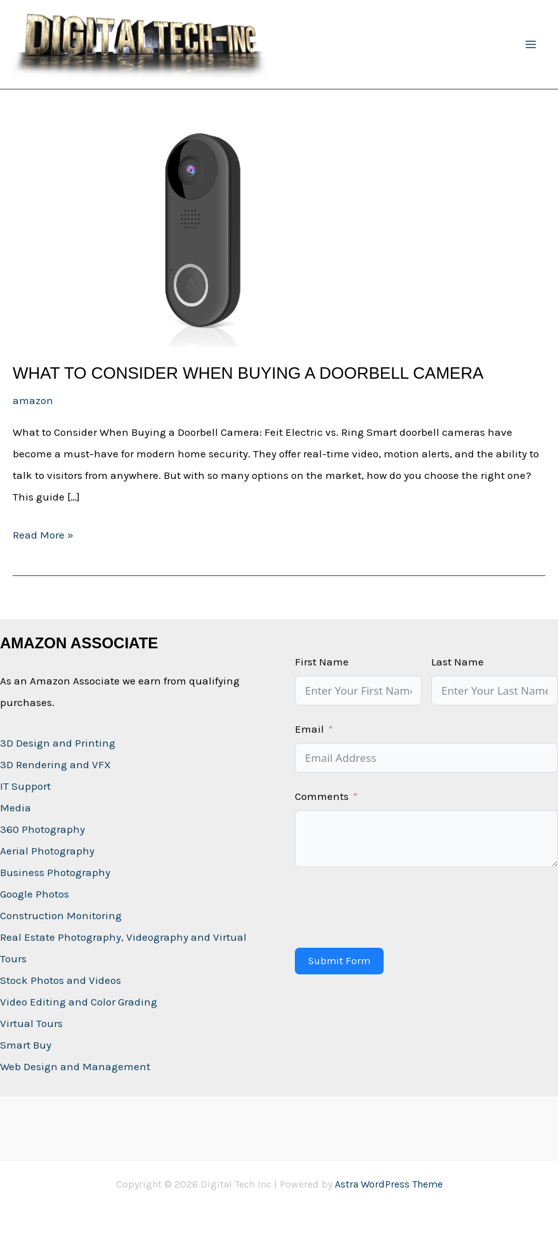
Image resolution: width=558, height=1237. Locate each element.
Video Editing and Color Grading (78, 1001)
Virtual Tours (31, 1023)
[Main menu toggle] (531, 44)
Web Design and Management (75, 1066)
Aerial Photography (47, 850)
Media (15, 807)
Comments (322, 796)
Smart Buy (25, 1044)
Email (309, 729)
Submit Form (339, 961)
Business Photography (55, 872)
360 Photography (42, 829)
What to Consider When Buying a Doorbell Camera (248, 373)
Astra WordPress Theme (389, 1184)
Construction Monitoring (61, 915)
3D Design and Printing (57, 742)
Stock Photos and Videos (60, 980)
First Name (322, 661)
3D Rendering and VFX (55, 764)
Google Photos (34, 893)
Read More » (43, 535)
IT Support (25, 786)
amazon (33, 400)
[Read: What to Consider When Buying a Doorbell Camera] (203, 238)
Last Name (457, 661)
